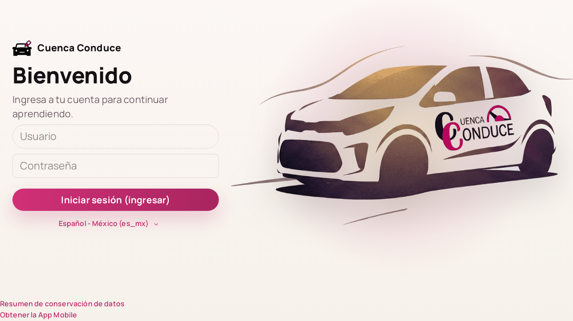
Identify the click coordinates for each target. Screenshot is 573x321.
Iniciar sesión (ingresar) (115, 199)
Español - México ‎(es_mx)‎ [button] (104, 223)
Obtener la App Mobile (38, 315)
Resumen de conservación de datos (62, 304)
